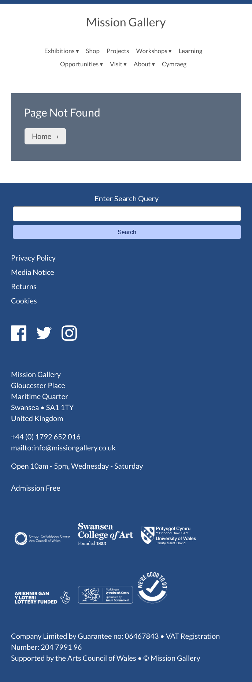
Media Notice (32, 272)
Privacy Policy (33, 258)
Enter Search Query (126, 198)
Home (41, 136)
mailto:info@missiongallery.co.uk (63, 447)
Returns (24, 286)
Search (127, 232)
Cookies (24, 300)
